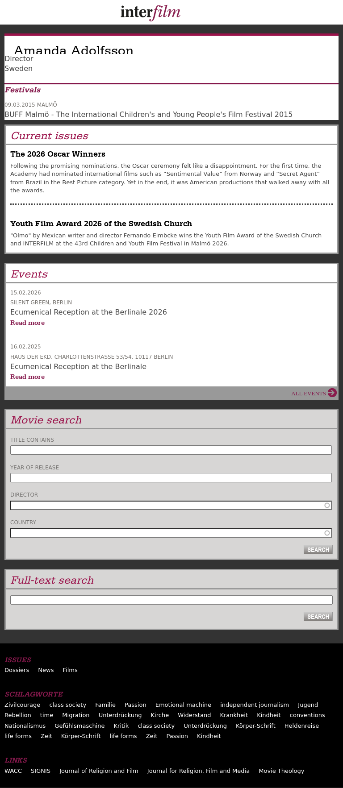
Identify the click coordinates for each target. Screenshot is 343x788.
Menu (11, 14)
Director (24, 495)
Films (70, 670)
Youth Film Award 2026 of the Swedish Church (101, 223)
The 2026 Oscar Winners (57, 154)
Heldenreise (301, 725)
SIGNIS (40, 770)
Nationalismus (25, 725)
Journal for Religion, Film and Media (198, 770)
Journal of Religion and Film (98, 770)
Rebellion (17, 715)
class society (67, 704)
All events (308, 393)
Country (23, 522)
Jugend (308, 704)
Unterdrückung (120, 715)
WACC (13, 770)
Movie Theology (281, 770)
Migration (75, 715)
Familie (105, 704)
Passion (135, 704)
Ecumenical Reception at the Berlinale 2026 (88, 312)
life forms (18, 736)
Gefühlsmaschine (79, 725)
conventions (307, 715)
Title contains (32, 440)
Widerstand (194, 715)
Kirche (160, 715)
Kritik (121, 725)
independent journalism (254, 704)
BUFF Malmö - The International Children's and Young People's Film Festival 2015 (148, 114)
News (46, 670)
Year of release (34, 468)
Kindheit (269, 715)
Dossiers (16, 670)
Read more (27, 323)
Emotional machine (183, 704)
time (46, 715)
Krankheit (234, 715)
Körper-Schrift (256, 725)
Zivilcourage (22, 704)
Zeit (46, 736)
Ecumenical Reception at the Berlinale (78, 366)
